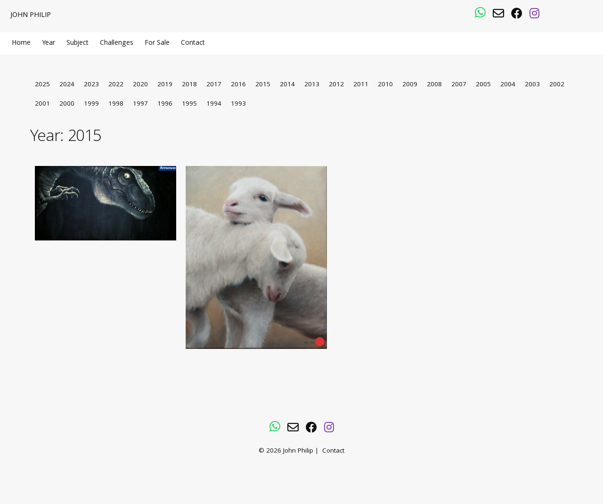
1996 (164, 104)
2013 (311, 85)
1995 (189, 104)
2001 (42, 104)
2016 (238, 85)
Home (21, 43)
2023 (91, 85)
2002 (556, 85)
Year (48, 43)
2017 (213, 85)
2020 (140, 85)
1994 (213, 104)
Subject (77, 43)
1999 (91, 104)
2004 (507, 85)
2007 (458, 85)
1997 (140, 104)
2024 (66, 85)
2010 (385, 85)
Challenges (116, 43)
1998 (115, 104)
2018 (189, 85)
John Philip (30, 15)
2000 (66, 104)
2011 (360, 85)
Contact (193, 43)
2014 (287, 85)
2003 (532, 85)
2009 (409, 85)
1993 (238, 104)
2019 (164, 85)
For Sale (157, 43)
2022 (115, 85)
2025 (42, 85)
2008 (434, 85)
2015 (262, 85)
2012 (336, 85)
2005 (483, 85)
